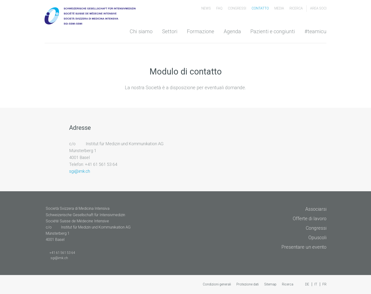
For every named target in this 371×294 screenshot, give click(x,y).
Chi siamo (141, 31)
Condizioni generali (217, 284)
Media (279, 8)
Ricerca (296, 8)
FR (324, 284)
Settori (169, 31)
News (206, 8)
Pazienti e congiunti (272, 31)
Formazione (200, 31)
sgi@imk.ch (79, 171)
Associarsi (315, 209)
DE (307, 284)
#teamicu (315, 31)
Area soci (318, 8)
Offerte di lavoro (309, 218)
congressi (237, 8)
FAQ (219, 8)
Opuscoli (317, 237)
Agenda (232, 31)
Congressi (316, 228)
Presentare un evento (303, 247)
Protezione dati (247, 284)
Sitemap (270, 284)
